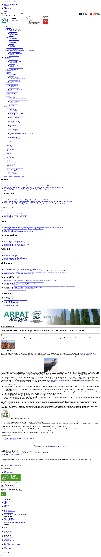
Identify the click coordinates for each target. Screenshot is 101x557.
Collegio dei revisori (14, 40)
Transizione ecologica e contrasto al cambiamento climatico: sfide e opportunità (22, 269)
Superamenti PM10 (8, 538)
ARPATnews (17, 176)
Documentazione (8, 136)
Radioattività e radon (11, 93)
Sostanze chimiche (10, 105)
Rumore (8, 96)
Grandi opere (12, 125)
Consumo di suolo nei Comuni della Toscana (21, 284)
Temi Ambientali (8, 57)
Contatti (5, 11)
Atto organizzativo (13, 34)
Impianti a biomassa (14, 101)
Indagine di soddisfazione (10, 520)
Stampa (5, 471)
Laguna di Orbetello (14, 117)
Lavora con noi (7, 8)
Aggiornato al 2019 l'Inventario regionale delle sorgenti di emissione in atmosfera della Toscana (26, 190)
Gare (5, 7)
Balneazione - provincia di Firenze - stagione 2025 (15, 215)
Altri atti (11, 36)
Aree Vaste (12, 45)
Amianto (8, 72)
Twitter (5, 502)
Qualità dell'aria (13, 74)
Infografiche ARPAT (11, 140)
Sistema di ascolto (10, 172)
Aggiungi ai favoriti (8, 472)
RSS (5, 503)
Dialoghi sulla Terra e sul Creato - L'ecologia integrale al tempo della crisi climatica (23, 188)
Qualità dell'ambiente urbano (16, 132)
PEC (5, 9)
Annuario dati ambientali (15, 130)
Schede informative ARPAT (13, 138)
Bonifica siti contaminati (12, 84)
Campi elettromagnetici (12, 85)
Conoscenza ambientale (12, 129)
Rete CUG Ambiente (14, 56)
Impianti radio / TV (14, 88)
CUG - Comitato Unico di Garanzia (14, 48)
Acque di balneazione (14, 118)
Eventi (8, 148)
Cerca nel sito (4, 13)
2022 (23, 176)
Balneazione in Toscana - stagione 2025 (13, 213)
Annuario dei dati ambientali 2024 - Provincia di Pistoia (17, 245)
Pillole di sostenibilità (11, 170)
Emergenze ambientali (14, 122)
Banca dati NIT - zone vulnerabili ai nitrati (14, 217)
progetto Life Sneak (50, 432)
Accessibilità (7, 549)
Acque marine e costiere (15, 61)
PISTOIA (15, 302)
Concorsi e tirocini (8, 531)
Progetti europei (18, 465)
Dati (7, 154)
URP (5, 158)
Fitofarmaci (9, 90)
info (19, 487)
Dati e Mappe (7, 150)
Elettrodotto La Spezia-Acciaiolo (17, 116)
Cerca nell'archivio (10, 142)
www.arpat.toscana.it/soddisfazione (9, 460)
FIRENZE (6, 302)
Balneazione (12, 64)
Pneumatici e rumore (11, 439)
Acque (8, 58)
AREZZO (16, 305)
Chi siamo (8, 28)
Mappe (8, 156)
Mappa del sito (7, 548)
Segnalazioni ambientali (9, 519)
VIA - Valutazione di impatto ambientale (19, 126)
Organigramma (13, 42)
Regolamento (12, 33)
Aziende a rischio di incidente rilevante (18, 100)
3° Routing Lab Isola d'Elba (10, 230)
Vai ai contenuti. (4, 1)
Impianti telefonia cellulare (15, 89)
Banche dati (9, 153)
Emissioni (11, 76)
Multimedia (9, 141)
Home (5, 176)
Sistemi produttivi (10, 97)
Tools (5, 547)
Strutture (8, 41)
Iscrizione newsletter (11, 164)
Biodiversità (9, 82)
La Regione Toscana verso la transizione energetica (23, 288)
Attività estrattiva (13, 104)
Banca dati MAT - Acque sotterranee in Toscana (15, 216)
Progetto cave (7, 539)
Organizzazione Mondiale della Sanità (60, 380)
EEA (81, 378)
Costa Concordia (13, 66)
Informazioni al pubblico (12, 162)
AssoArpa (11, 54)
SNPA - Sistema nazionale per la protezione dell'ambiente (20, 50)
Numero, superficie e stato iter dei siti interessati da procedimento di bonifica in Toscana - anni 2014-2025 (29, 202)
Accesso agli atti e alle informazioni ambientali (15, 522)
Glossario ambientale (14, 134)
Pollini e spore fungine (14, 80)
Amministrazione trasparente (10, 4)
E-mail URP (6, 530)
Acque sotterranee (13, 62)
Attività (5, 106)
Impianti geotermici (14, 102)
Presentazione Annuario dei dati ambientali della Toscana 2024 (18, 231)
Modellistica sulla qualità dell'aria (17, 78)
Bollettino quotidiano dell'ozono (11, 259)
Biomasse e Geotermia (9, 540)
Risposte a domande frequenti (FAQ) (15, 168)
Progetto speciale (13, 112)
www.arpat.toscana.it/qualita (59, 446)
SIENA (12, 305)
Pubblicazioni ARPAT (11, 137)
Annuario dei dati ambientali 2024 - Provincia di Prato (16, 244)
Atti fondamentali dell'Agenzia (13, 29)
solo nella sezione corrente (8, 15)
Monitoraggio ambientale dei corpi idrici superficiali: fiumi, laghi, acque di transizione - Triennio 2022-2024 (30, 280)
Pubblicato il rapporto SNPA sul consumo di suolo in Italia (28, 287)
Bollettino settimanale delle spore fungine (13, 256)
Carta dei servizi (13, 32)
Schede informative (8, 513)
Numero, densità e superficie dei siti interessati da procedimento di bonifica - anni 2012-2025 (26, 199)
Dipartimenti (12, 46)
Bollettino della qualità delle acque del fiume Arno (15, 258)
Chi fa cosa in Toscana (11, 169)
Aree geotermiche (13, 77)
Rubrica (8, 161)
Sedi (5, 526)
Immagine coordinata (11, 173)
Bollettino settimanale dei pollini (11, 255)
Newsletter (9, 145)
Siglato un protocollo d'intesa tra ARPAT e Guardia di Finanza (29, 282)
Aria (7, 73)
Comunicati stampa (11, 146)
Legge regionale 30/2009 (15, 30)
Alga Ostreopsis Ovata (14, 120)
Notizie (5, 144)
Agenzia (5, 26)
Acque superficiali (13, 60)
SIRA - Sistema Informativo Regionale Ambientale (16, 514)
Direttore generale (13, 38)
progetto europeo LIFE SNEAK (88, 354)
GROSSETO (7, 305)
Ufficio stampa (10, 165)
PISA (21, 300)
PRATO (11, 302)
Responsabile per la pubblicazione (12, 544)
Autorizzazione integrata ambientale (18, 98)
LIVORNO (6, 300)
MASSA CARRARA (14, 300)
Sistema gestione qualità (12, 49)
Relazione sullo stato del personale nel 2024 (14, 241)
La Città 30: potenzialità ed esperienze (17, 290)
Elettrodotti (12, 86)
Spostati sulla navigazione (15, 1)
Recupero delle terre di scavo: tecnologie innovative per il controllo (19, 273)
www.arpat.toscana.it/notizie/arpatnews (12, 454)
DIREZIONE (7, 297)
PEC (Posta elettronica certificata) (9, 487)
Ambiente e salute (10, 70)
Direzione (11, 44)
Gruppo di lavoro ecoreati (15, 53)
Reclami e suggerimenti (9, 518)
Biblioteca (8, 166)
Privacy (5, 545)
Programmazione (10, 108)
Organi (8, 37)
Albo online (6, 5)
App (5, 506)
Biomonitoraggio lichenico (15, 81)
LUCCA (25, 300)
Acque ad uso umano (14, 65)
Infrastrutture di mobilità (12, 92)
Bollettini (8, 152)
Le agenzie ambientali (14, 52)
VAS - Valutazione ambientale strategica (18, 128)
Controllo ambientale (11, 109)
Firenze (24, 465)
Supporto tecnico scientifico (13, 121)
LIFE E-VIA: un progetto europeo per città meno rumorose (20, 438)
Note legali (10, 545)
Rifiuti (8, 94)
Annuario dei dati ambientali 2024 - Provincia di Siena (16, 243)
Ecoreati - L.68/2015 (14, 110)
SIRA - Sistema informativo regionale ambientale (21, 133)
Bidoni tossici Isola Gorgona (16, 68)
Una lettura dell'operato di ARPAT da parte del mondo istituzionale (20, 283)
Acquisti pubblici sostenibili (13, 69)
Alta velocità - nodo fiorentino (16, 113)
